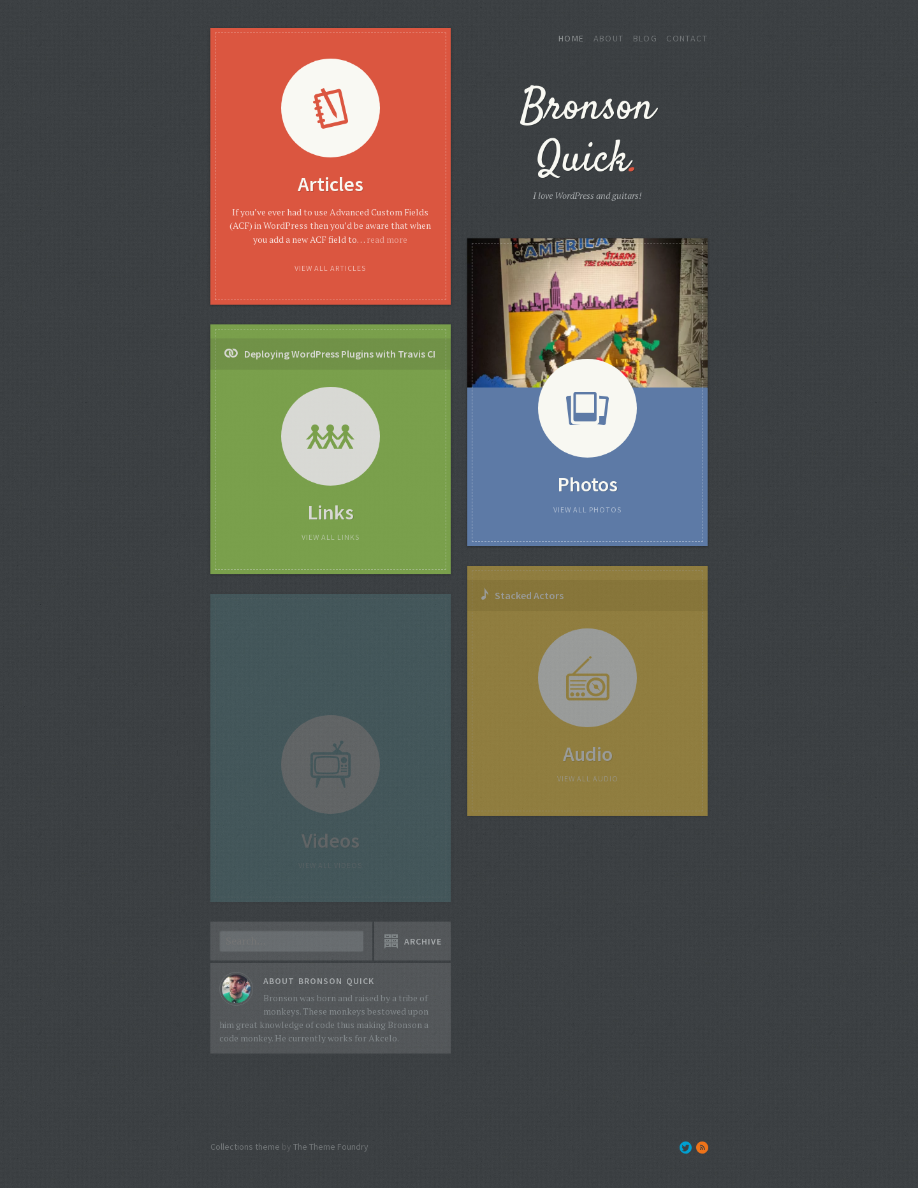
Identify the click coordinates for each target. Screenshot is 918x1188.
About (609, 38)
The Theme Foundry (330, 1146)
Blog (645, 38)
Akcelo (382, 1038)
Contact (687, 38)
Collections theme (245, 1146)
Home (571, 38)
